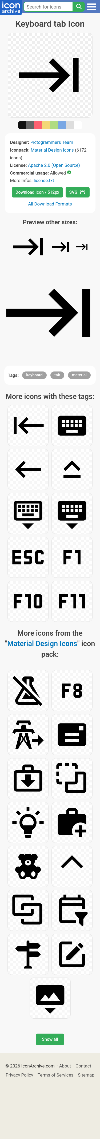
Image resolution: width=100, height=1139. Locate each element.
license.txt (44, 180)
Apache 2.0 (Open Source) (54, 165)
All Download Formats (50, 204)
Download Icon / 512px (37, 192)
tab (57, 375)
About (65, 1066)
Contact (83, 1066)
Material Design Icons (52, 150)
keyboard (34, 375)
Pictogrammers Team (51, 142)
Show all (50, 1039)
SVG (77, 192)
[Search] (79, 7)
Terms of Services (55, 1075)
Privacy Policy (19, 1075)
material (79, 375)
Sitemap (86, 1075)
